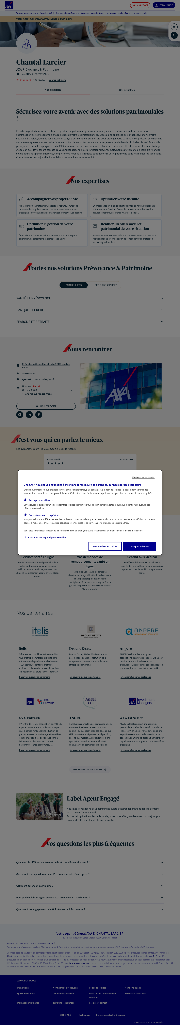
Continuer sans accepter (143, 477)
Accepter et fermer (140, 546)
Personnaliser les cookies (105, 546)
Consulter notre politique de (47, 537)
